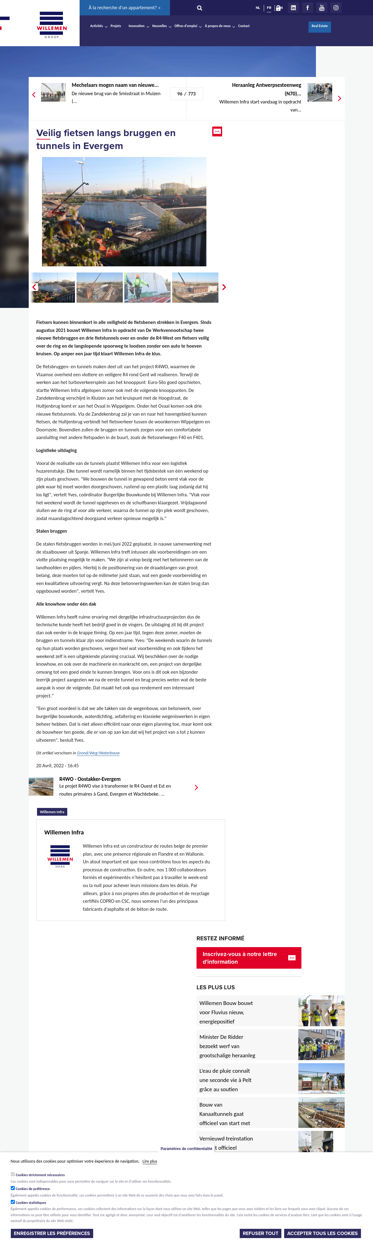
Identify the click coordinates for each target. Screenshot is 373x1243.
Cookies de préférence (33, 1189)
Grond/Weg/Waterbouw (98, 753)
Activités (96, 26)
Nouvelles (159, 26)
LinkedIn (293, 7)
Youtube (321, 7)
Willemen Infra (54, 811)
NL (258, 8)
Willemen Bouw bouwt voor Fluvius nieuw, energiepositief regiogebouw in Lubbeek (226, 1021)
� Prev (33, 287)
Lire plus (150, 1161)
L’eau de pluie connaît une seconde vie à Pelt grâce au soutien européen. (226, 1084)
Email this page (217, 131)
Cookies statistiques (31, 1203)
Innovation (137, 26)
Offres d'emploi (186, 26)
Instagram (336, 7)
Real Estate (320, 26)
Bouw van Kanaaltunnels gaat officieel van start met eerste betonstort (225, 1118)
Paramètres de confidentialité (186, 1149)
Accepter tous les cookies (322, 1233)
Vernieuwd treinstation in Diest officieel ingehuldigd (226, 1147)
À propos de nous (217, 26)
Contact (244, 26)
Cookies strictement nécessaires (40, 1175)
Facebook (307, 7)
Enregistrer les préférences (52, 1233)
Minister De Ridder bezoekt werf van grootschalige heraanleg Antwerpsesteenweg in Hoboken (227, 1055)
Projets (116, 26)
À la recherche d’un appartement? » (125, 7)
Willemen (52, 24)
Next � (224, 287)
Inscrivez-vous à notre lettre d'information (240, 957)
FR (269, 8)
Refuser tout (260, 1233)
